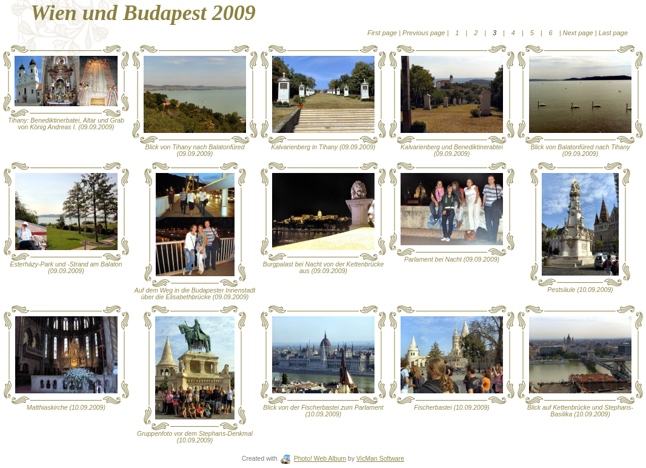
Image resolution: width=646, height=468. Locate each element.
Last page (612, 32)
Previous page (424, 32)
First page (383, 32)
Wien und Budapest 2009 (143, 13)
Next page (578, 32)
